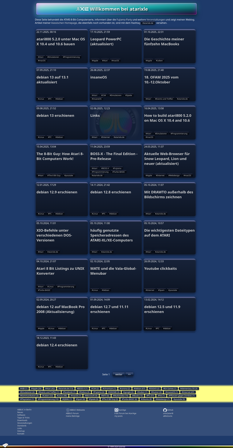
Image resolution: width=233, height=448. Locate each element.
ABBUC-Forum (72, 413)
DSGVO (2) (154, 388)
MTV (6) (106, 395)
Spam (161, 290)
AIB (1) (24, 388)
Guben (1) (143, 392)
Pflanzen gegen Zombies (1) (182, 395)
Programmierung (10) (49, 399)
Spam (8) (81, 399)
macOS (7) (76, 395)
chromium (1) (110, 388)
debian (60, 98)
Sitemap (21, 431)
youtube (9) (180, 399)
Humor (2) (157, 392)
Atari (41, 57)
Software (21, 415)
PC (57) (151, 395)
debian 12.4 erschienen (57, 344)
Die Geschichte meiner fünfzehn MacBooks (164, 41)
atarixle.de (148, 23)
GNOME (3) (114, 392)
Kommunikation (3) (29, 395)
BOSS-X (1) (82, 388)
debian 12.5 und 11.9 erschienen (162, 309)
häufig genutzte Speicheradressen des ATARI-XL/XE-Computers (111, 235)
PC (50, 98)
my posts (119, 416)
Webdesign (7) (163, 399)
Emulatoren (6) (27, 392)
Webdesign (175, 175)
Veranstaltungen (156, 19)
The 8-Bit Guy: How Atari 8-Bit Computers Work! (60, 156)
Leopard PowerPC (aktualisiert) (105, 41)
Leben (160, 60)
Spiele (129, 95)
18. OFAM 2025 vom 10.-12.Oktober (161, 79)
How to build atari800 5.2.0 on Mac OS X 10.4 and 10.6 (167, 118)
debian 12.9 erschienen (57, 191)
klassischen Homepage (64, 22)
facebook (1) (69, 392)
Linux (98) (62, 395)
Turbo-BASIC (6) (130, 399)
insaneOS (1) (172, 392)
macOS (42, 60)
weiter (118, 374)
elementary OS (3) (189, 388)
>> (129, 374)
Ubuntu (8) (147, 399)
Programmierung (72, 57)
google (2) (129, 392)
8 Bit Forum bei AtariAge (125, 413)
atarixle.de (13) (66, 388)
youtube (69, 175)
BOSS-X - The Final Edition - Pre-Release (113, 156)
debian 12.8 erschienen (110, 191)
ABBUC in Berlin (24, 409)
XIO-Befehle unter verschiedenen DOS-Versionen (54, 235)
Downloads (22, 420)
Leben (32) (48, 395)
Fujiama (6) (99, 392)
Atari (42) (51, 388)
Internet (106, 137)
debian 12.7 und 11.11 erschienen (109, 309)
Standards (21, 425)
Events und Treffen (164, 98)
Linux (41, 98)
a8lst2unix (167, 416)
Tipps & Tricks (23, 417)
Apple (95, 60)
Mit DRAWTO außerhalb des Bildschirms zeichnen (168, 194)
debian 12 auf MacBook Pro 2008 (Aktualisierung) (61, 309)
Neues (20, 412)
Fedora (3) (84, 392)
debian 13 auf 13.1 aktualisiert (53, 79)
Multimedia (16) (121, 395)
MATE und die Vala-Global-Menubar (113, 271)
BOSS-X (106, 168)
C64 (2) (96, 388)
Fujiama (117, 168)
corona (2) (125, 388)
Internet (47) (188, 392)
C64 (104, 95)
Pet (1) (162, 395)
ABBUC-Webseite (75, 410)
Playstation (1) (27, 399)
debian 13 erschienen (55, 115)
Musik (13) (138, 395)
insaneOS (98, 77)
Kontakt (20, 433)
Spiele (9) (94, 399)
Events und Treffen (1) (49, 392)
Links (95, 115)
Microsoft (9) (91, 395)
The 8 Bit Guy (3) (110, 399)
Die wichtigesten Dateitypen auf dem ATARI (169, 233)
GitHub (168, 410)
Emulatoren (54, 57)
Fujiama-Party (124, 19)
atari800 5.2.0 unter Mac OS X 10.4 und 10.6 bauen (61, 41)
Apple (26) (36, 388)
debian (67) (140, 388)
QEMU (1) (68, 399)
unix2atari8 (168, 413)
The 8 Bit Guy (54, 175)
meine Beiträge (73, 416)
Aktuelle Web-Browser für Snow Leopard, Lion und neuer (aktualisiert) (167, 158)
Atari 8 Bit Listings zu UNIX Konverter (60, 271)
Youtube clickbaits (160, 268)
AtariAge (120, 410)
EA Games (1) (170, 388)
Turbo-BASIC (119, 172)
